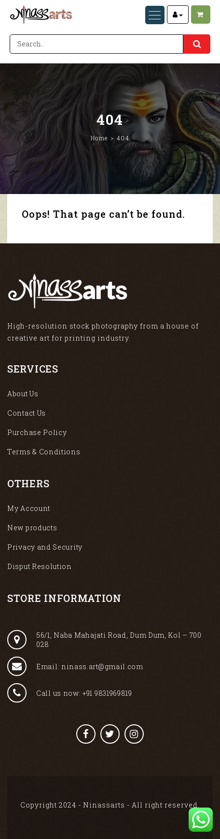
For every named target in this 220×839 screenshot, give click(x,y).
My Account (28, 508)
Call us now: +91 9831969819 (69, 693)
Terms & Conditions (44, 451)
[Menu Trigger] (155, 15)
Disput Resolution (39, 566)
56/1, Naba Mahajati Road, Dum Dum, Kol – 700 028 (104, 639)
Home (99, 138)
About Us (23, 393)
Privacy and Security (44, 547)
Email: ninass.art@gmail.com (75, 666)
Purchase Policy (37, 432)
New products (32, 527)
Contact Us (26, 413)
